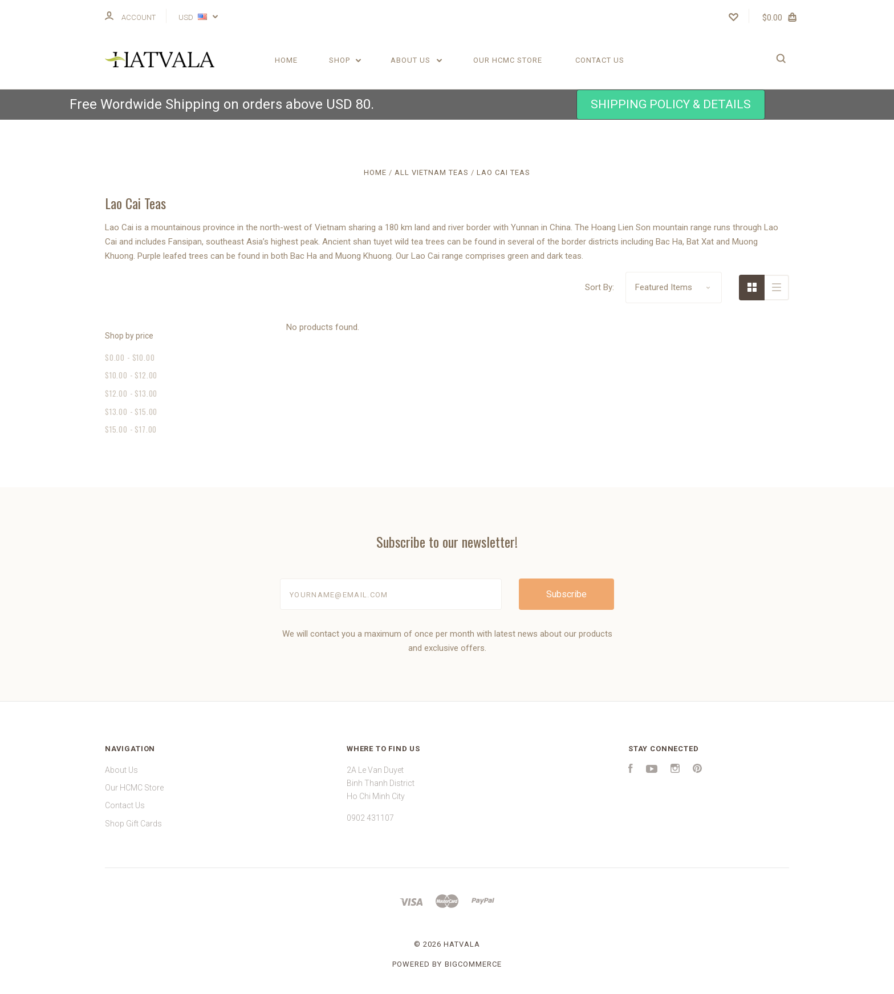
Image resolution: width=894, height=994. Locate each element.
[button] (670, 104)
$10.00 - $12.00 (131, 375)
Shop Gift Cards (133, 823)
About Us (416, 60)
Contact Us (599, 60)
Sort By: (599, 287)
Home (286, 60)
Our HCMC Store (507, 60)
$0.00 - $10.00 (130, 357)
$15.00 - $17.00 (131, 429)
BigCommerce (473, 964)
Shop (345, 60)
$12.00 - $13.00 (131, 393)
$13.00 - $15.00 (131, 411)
